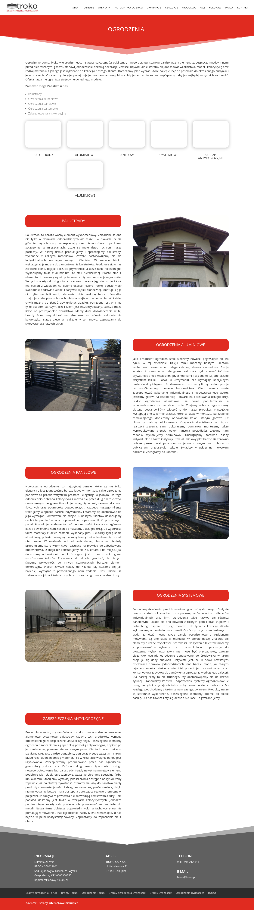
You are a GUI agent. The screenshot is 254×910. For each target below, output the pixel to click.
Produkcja (189, 7)
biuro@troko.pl (186, 877)
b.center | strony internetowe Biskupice (52, 903)
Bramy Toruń (69, 893)
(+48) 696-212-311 (188, 862)
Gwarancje (154, 7)
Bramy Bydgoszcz (161, 893)
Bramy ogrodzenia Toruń (41, 893)
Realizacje (171, 7)
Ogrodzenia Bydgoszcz (190, 893)
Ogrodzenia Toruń (93, 893)
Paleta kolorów (210, 7)
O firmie (89, 7)
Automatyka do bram (129, 7)
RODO (212, 893)
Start (76, 7)
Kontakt (242, 7)
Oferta (102, 7)
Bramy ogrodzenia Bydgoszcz (127, 893)
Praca (229, 7)
